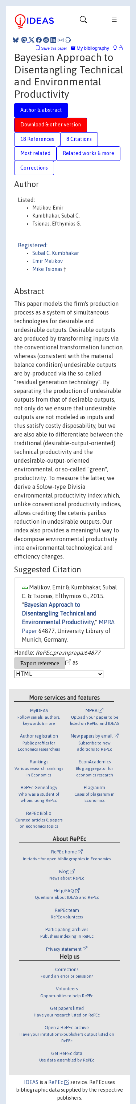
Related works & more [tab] (88, 153)
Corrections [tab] (34, 168)
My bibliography (90, 48)
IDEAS (31, 1082)
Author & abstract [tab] (41, 110)
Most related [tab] (35, 153)
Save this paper (54, 48)
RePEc (58, 1082)
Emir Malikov (47, 261)
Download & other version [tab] (50, 124)
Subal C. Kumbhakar (55, 253)
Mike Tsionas (47, 269)
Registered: (33, 245)
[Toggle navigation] (83, 21)
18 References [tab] (37, 139)
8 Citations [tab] (79, 139)
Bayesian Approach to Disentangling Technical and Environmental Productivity (59, 613)
